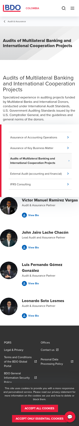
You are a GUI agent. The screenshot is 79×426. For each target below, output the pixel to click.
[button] (41, 137)
